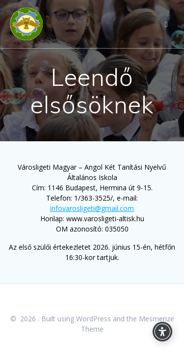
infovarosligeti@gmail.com (92, 208)
